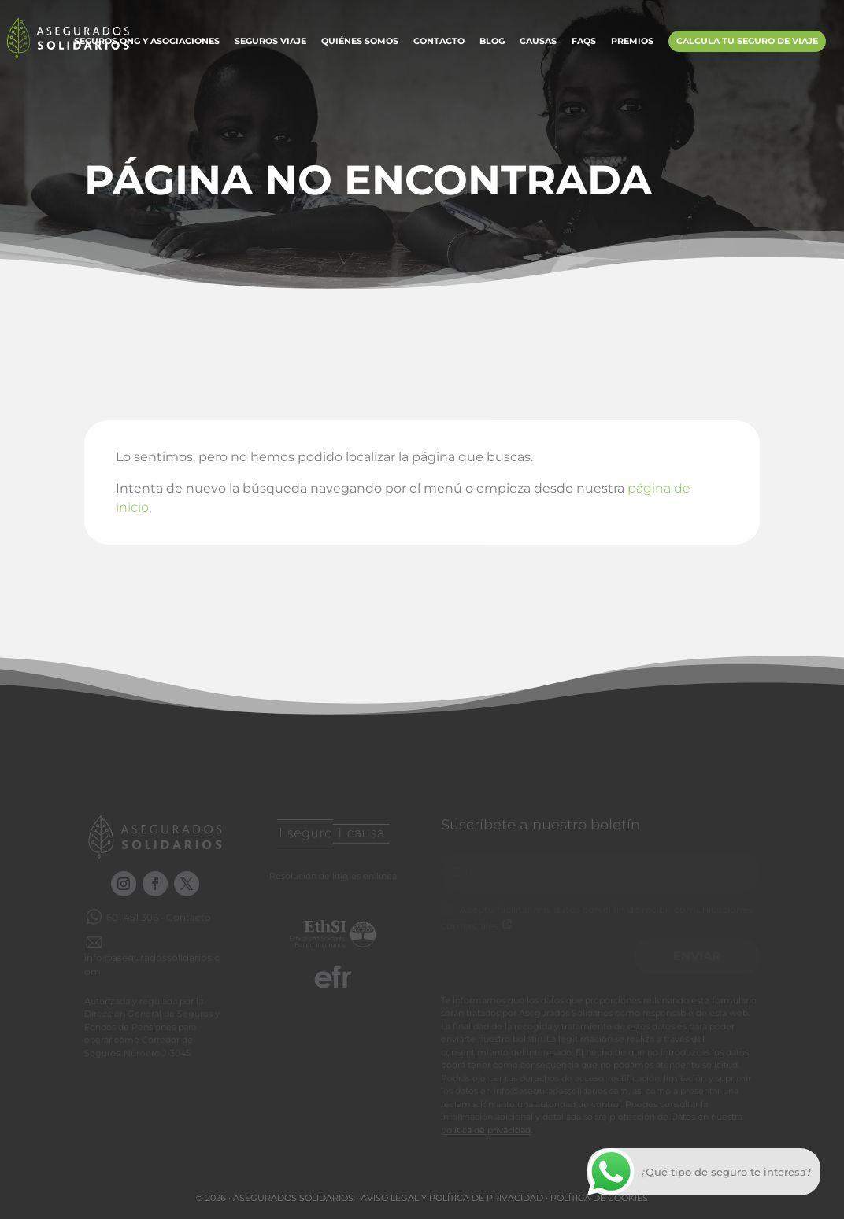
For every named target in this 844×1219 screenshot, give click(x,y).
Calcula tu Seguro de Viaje (747, 40)
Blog (492, 41)
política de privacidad (486, 1130)
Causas (538, 41)
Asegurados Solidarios (293, 1197)
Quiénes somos (359, 41)
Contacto (439, 41)
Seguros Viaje (270, 41)
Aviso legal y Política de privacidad (452, 1197)
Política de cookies (599, 1197)
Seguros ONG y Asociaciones (147, 41)
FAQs (584, 41)
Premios (632, 41)
